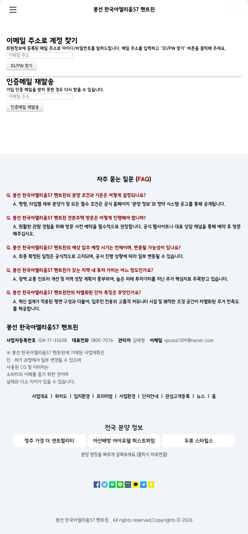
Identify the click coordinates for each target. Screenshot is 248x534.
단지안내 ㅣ (153, 396)
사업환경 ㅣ (130, 396)
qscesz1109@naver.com (181, 340)
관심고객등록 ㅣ (180, 396)
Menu (12, 9)
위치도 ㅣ (64, 396)
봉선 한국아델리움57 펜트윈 (124, 9)
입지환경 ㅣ (84, 396)
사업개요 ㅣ (43, 396)
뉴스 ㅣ (204, 396)
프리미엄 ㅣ (107, 396)
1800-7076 (92, 340)
